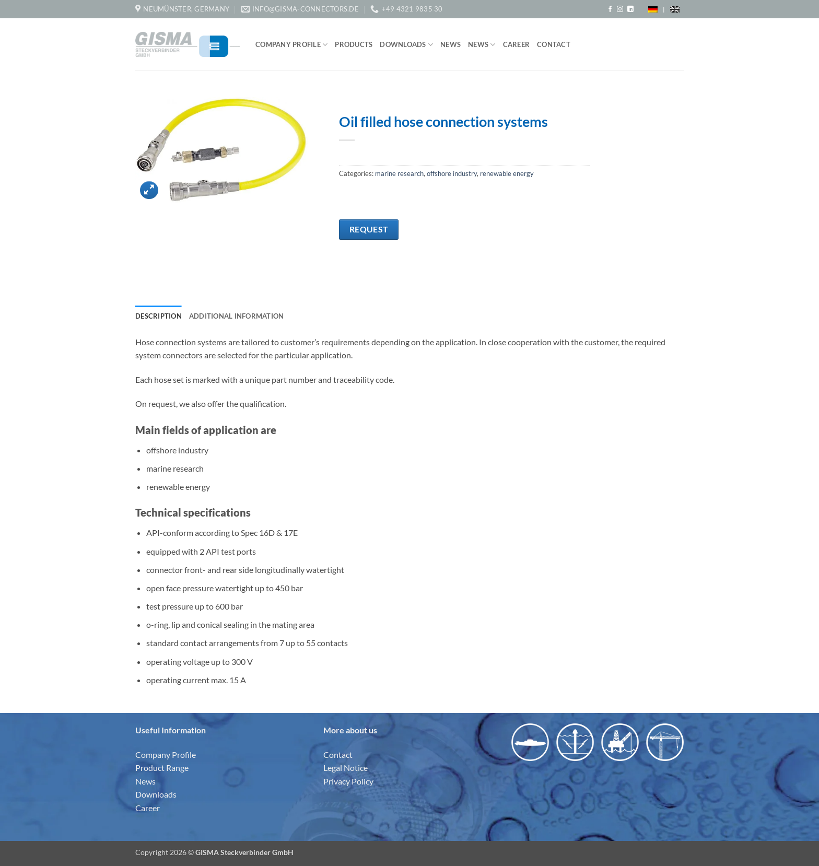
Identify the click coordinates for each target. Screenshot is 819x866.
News (450, 44)
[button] (149, 190)
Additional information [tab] (236, 316)
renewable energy (507, 173)
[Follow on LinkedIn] (630, 9)
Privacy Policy (348, 781)
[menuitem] (653, 9)
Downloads (406, 45)
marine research (399, 173)
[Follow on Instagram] (620, 9)
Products (353, 44)
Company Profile (291, 45)
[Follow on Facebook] (610, 9)
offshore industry (452, 173)
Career (516, 44)
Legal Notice (345, 768)
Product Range (162, 768)
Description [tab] (158, 316)
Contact (553, 44)
